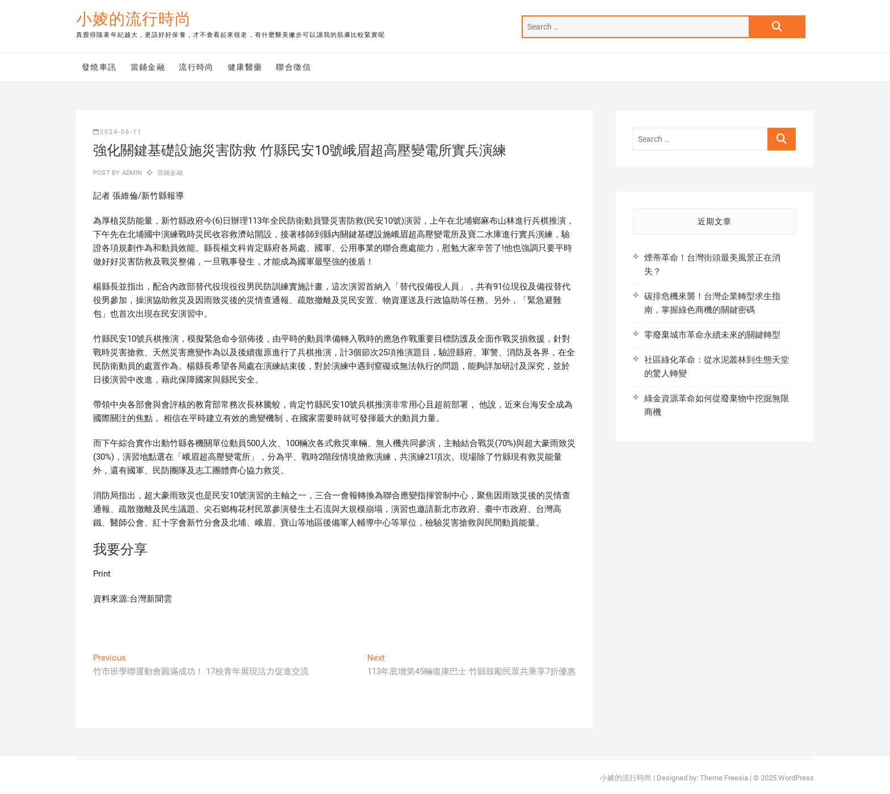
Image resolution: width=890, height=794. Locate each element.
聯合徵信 (293, 67)
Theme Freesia (724, 778)
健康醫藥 (245, 67)
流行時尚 (196, 67)
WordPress (796, 778)
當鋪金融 (148, 67)
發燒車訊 (99, 67)
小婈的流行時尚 (133, 19)
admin (131, 173)
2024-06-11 (117, 132)
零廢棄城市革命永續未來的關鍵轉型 (712, 335)
